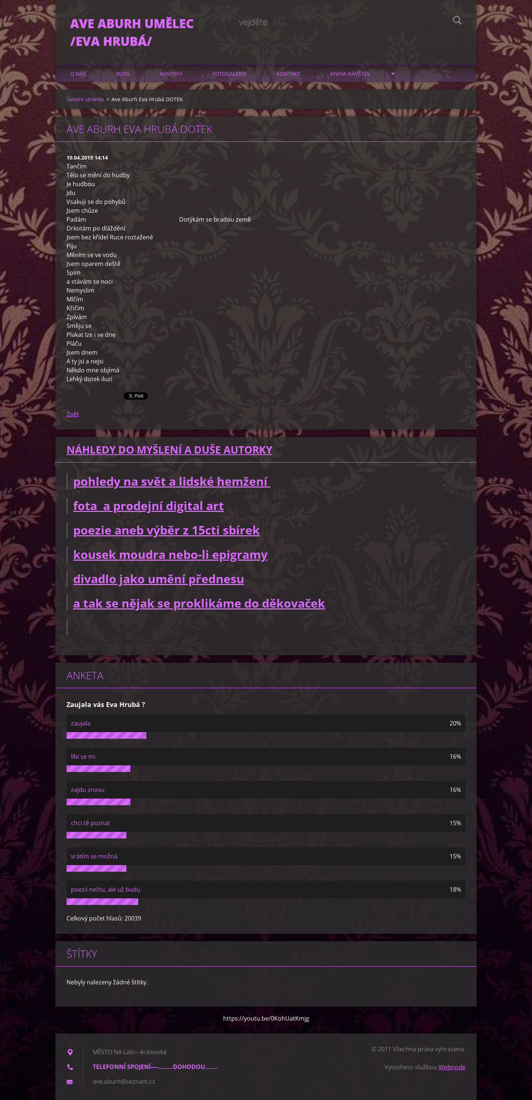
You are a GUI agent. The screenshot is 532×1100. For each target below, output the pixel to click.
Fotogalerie (229, 73)
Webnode (452, 1067)
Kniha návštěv (350, 73)
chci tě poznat (90, 823)
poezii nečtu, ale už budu (105, 889)
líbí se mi (83, 756)
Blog (123, 73)
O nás (78, 73)
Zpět (72, 414)
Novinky (171, 73)
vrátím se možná (94, 856)
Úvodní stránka (85, 99)
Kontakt (288, 73)
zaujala (81, 723)
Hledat (457, 21)
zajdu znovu (88, 790)
